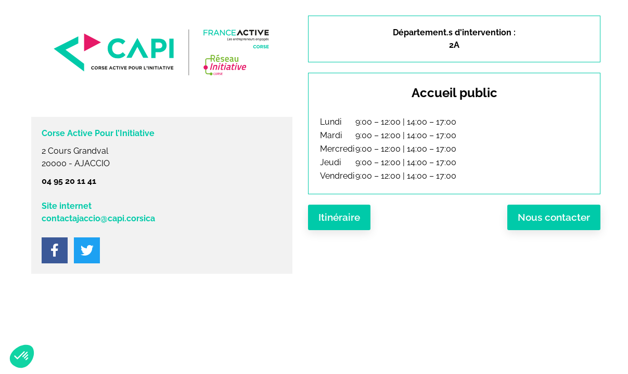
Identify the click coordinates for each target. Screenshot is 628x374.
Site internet (67, 206)
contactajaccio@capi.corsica (98, 218)
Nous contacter (554, 217)
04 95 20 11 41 (69, 181)
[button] (21, 356)
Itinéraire (339, 217)
